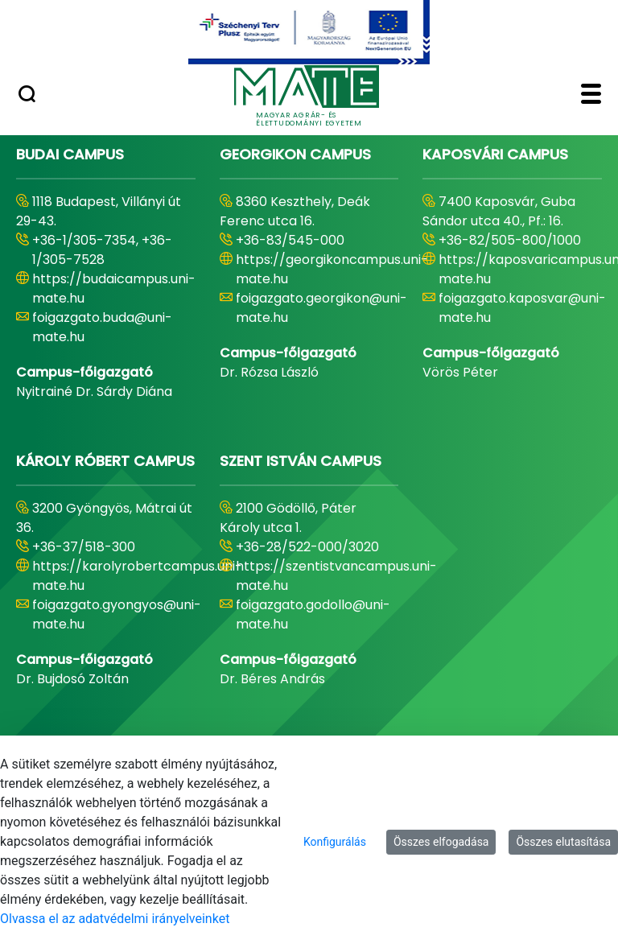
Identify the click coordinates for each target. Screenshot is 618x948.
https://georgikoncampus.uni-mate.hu (332, 269)
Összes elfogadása (441, 841)
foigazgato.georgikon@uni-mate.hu (321, 308)
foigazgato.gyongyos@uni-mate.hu (116, 614)
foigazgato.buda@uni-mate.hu (102, 327)
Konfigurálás (334, 841)
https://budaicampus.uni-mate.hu (114, 288)
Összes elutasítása (563, 841)
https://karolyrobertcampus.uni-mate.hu (137, 576)
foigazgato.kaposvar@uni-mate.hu (522, 308)
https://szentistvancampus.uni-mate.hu (336, 576)
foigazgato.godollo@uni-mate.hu (313, 614)
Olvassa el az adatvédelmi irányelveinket (114, 918)
